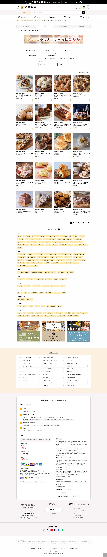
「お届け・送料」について (26, 481)
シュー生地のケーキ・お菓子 (47, 260)
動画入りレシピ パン (37, 315)
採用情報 (77, 548)
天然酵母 (70, 244)
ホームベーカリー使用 (50, 315)
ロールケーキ (59, 257)
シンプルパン (26, 236)
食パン (19, 236)
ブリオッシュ (64, 236)
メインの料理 (21, 279)
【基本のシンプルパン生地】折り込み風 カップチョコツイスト (81, 183)
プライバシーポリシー (78, 517)
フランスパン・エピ (31, 242)
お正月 (41, 292)
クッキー (30, 254)
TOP (29, 548)
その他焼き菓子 (21, 257)
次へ (89, 222)
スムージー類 (45, 286)
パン (46, 20)
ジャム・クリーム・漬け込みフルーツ (69, 262)
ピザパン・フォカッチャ (49, 239)
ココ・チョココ (39, 211)
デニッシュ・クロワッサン (37, 244)
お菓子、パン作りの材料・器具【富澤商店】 (25, 20)
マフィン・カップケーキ (50, 254)
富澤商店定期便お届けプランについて (55, 417)
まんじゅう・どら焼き (50, 272)
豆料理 (55, 279)
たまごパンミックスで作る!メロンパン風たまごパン (81, 153)
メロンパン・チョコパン (52, 236)
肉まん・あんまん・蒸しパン (64, 239)
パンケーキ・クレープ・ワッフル (34, 262)
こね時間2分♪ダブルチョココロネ (62, 182)
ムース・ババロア (78, 257)
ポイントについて (41, 417)
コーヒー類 (27, 286)
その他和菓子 (70, 272)
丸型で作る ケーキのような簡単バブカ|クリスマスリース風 (81, 124)
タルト (52, 257)
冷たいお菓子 (55, 262)
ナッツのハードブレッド (77, 242)
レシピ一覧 (38, 548)
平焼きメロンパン (58, 153)
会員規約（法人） (77, 515)
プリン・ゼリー (60, 260)
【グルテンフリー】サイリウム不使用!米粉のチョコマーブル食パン (62, 124)
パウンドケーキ (21, 254)
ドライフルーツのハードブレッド (61, 242)
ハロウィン (57, 292)
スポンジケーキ (31, 257)
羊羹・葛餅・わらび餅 (37, 272)
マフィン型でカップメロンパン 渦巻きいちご (24, 183)
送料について (32, 417)
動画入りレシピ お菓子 (23, 315)
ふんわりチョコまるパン (22, 124)
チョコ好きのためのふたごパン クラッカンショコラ (62, 95)
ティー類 (20, 286)
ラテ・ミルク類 (36, 286)
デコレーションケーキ (43, 257)
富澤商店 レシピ (40, 20)
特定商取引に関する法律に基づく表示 (61, 548)
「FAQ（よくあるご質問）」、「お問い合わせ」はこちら (69, 496)
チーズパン (82, 236)
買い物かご (26, 417)
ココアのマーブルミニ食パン (80, 95)
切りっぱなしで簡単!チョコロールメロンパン (43, 95)
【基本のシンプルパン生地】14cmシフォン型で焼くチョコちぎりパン (81, 212)
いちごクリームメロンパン (41, 182)
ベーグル (48, 244)
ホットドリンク (54, 286)
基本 (24, 313)
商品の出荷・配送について (29, 425)
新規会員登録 (31, 411)
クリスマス (34, 292)
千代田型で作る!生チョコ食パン (23, 211)
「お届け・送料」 (62, 419)
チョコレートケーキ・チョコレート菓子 (27, 265)
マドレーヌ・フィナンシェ (64, 254)
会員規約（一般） (77, 513)
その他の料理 (63, 279)
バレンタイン (49, 292)
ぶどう (59, 306)
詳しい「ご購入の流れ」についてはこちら (32, 430)
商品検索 (33, 548)
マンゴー (31, 306)
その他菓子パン (73, 236)
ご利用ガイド (76, 508)
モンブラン (20, 260)
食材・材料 (67, 313)
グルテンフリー (58, 313)
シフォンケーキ (38, 254)
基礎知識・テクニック (82, 313)
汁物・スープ (48, 279)
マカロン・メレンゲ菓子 (79, 260)
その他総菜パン (77, 239)
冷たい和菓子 (61, 272)
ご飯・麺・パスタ (38, 279)
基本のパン (29, 299)
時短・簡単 (38, 313)
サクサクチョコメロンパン (60, 211)
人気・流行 (30, 313)
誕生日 (63, 292)
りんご (43, 306)
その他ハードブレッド (23, 244)
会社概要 (53, 513)
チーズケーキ (68, 257)
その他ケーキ (21, 262)
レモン (19, 306)
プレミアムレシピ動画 (73, 315)
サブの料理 (29, 279)
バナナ (25, 306)
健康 (73, 313)
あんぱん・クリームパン (38, 236)
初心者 (19, 313)
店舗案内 (72, 548)
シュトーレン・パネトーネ (81, 244)
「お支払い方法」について (40, 481)
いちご (37, 306)
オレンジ (53, 306)
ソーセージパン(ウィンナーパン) (33, 239)
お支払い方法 (39, 425)
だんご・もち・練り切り (23, 272)
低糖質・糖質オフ (48, 313)
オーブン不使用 (61, 315)
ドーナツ (69, 260)
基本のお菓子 (21, 299)
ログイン (25, 411)
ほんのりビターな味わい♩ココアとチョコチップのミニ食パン (43, 124)
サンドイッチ (63, 244)
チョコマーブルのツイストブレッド (24, 153)
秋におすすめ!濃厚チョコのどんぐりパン (43, 153)
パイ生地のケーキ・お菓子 (32, 260)
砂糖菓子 (47, 262)
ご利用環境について (61, 486)
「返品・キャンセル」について (63, 476)
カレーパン (20, 239)
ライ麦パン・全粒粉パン (44, 242)
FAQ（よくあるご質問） (79, 510)
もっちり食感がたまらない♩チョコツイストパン (24, 95)
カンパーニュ (21, 242)
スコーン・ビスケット (79, 254)
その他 (19, 247)
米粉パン (55, 244)
